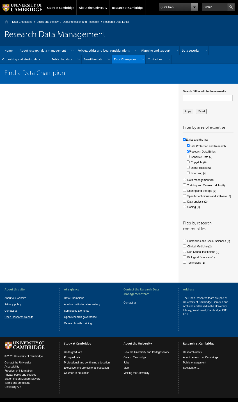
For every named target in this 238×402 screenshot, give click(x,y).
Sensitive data (93, 59)
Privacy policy (13, 304)
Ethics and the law (47, 21)
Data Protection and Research (81, 21)
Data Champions (22, 21)
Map (126, 367)
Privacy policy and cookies (20, 374)
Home (6, 22)
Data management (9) (200, 180)
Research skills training (78, 323)
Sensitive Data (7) (201, 157)
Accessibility (12, 366)
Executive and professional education (86, 367)
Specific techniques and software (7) (209, 196)
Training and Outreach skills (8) (206, 185)
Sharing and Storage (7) (201, 190)
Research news (192, 352)
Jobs (126, 362)
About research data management (43, 50)
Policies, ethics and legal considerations (104, 50)
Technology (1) (196, 262)
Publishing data (62, 59)
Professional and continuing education (87, 362)
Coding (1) (193, 207)
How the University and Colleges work (146, 352)
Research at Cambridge (127, 8)
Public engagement (194, 362)
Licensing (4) (198, 173)
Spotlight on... (191, 367)
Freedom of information (18, 370)
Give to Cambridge (135, 357)
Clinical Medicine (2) (199, 246)
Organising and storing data (21, 59)
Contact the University (18, 362)
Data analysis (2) (197, 201)
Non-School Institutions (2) (203, 252)
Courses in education (76, 373)
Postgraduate (72, 357)
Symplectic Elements (76, 310)
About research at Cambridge (200, 357)
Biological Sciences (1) (201, 257)
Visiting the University (136, 373)
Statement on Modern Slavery (22, 378)
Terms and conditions (17, 382)
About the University (93, 8)
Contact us (155, 59)
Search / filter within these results (204, 91)
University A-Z (13, 386)
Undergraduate (73, 352)
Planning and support (155, 50)
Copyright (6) (198, 162)
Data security (190, 50)
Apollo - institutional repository (82, 304)
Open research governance (80, 317)
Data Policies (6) (201, 167)
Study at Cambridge (60, 8)
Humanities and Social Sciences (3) (208, 241)
